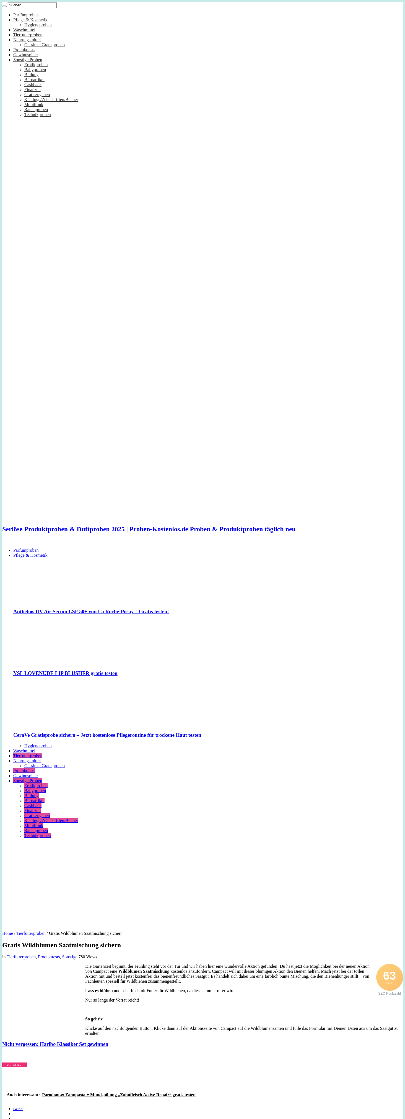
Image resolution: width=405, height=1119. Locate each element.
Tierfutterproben (27, 34)
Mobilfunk (33, 104)
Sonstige (69, 956)
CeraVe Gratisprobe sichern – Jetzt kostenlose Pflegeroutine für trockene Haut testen (107, 735)
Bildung (31, 74)
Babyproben (35, 69)
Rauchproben (36, 109)
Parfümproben (26, 14)
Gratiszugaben (37, 94)
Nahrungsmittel (27, 39)
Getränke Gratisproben (44, 44)
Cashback (32, 84)
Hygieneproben (38, 24)
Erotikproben (36, 64)
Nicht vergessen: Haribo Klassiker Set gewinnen (55, 1044)
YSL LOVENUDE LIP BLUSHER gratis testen (65, 673)
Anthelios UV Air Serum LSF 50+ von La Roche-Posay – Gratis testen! (91, 611)
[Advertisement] (202, 882)
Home (7, 933)
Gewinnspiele (25, 54)
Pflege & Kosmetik (30, 19)
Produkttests (24, 49)
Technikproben (37, 114)
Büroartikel (34, 79)
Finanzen (32, 89)
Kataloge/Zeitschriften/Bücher (51, 99)
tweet (18, 1108)
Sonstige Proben (27, 59)
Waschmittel (24, 29)
